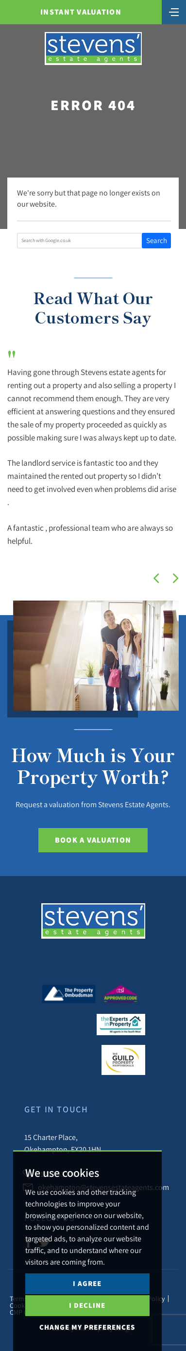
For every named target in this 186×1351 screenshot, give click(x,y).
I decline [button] (87, 1305)
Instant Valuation (80, 12)
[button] (156, 578)
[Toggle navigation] (174, 11)
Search (156, 240)
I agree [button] (87, 1283)
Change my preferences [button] (87, 1327)
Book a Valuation (93, 840)
